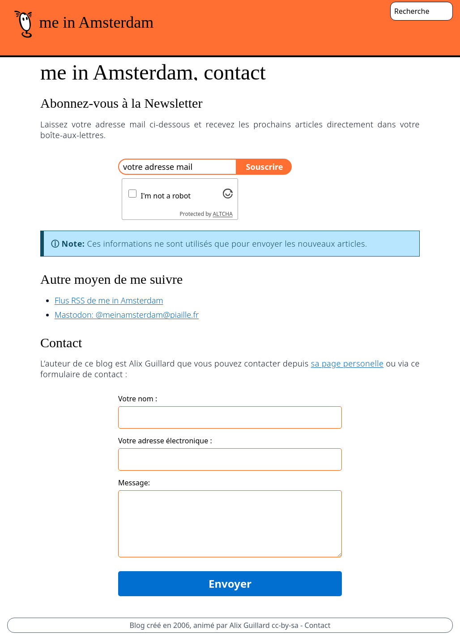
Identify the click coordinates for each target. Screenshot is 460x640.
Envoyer (230, 583)
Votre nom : (137, 399)
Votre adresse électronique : (165, 441)
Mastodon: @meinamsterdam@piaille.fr (127, 314)
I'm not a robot (166, 196)
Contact (318, 625)
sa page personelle (347, 363)
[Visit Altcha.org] (228, 193)
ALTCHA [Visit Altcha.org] (223, 214)
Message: (134, 483)
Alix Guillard (250, 625)
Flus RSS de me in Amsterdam (109, 300)
